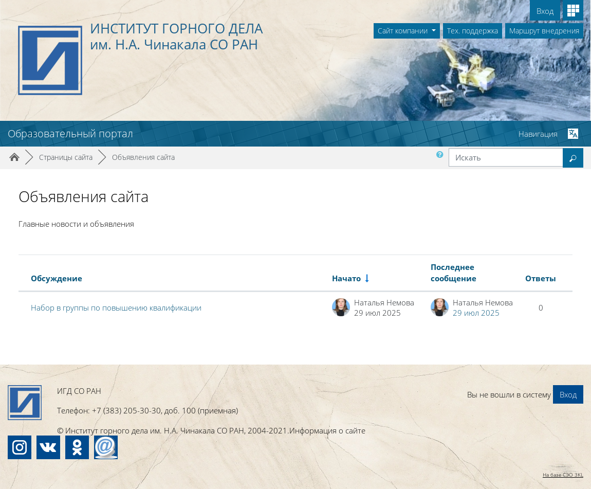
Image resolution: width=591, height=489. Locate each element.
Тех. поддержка (472, 30)
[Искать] (506, 157)
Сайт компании (404, 30)
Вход (545, 11)
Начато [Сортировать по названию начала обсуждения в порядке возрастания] (346, 278)
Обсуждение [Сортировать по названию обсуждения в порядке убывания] (56, 278)
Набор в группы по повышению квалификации (116, 307)
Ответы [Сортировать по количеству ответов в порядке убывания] (540, 278)
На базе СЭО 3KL (563, 474)
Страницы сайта (66, 157)
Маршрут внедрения (544, 30)
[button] (442, 158)
